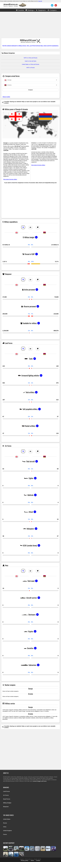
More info (40, 1)
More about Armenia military (38, 165)
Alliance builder (6, 96)
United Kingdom (7, 830)
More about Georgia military (10, 179)
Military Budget (7, 802)
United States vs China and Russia (30, 64)
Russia (5, 823)
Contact (38, 860)
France (5, 834)
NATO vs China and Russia (30, 57)
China (4, 826)
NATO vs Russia (30, 67)
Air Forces (6, 795)
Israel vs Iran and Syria (30, 61)
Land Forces (6, 791)
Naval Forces (6, 799)
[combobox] (30, 80)
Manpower (6, 806)
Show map (30, 130)
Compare (30, 89)
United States (6, 819)
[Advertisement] (30, 26)
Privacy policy (24, 860)
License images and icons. (40, 781)
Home (32, 860)
